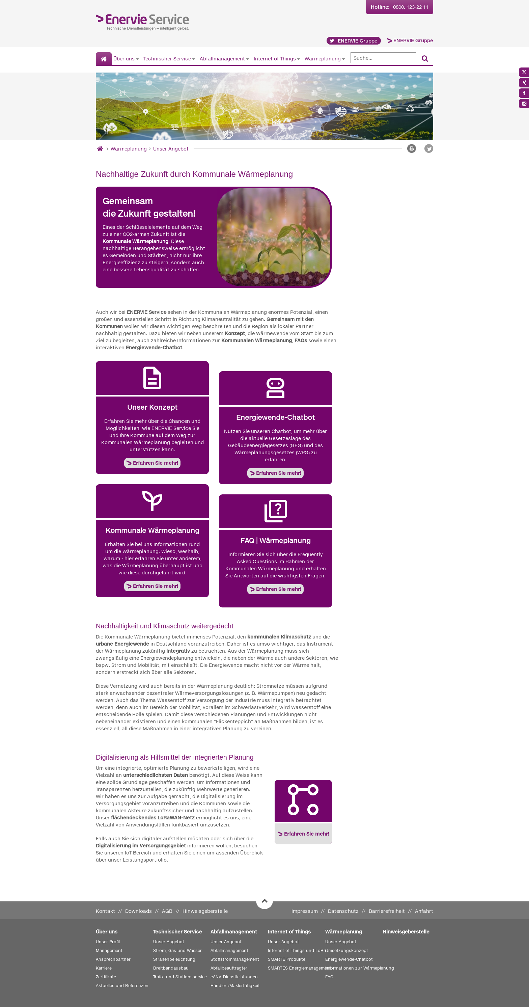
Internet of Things (275, 58)
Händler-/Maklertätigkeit (235, 985)
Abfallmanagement (222, 58)
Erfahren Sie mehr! (155, 463)
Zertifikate (106, 976)
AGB (167, 911)
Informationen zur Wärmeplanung (359, 968)
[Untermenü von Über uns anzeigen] (137, 58)
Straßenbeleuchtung (174, 959)
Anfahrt (424, 911)
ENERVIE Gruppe (413, 40)
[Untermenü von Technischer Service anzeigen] (193, 58)
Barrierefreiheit (387, 911)
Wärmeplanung (323, 58)
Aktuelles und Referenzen (122, 985)
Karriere (104, 968)
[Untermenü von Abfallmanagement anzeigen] (247, 58)
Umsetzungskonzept (346, 950)
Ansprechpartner (113, 959)
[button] (428, 148)
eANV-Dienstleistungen (234, 976)
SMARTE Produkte (286, 959)
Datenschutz (343, 911)
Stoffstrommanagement (235, 959)
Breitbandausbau (171, 968)
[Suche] (383, 57)
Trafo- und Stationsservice (180, 976)
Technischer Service (167, 58)
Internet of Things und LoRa (297, 950)
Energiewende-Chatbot (349, 959)
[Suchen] (425, 59)
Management (109, 950)
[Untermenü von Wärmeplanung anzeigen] (343, 58)
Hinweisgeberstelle (205, 911)
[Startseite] (104, 59)
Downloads (138, 911)
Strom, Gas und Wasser (177, 950)
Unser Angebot (171, 149)
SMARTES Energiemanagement (299, 968)
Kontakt (105, 911)
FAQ (329, 976)
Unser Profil (108, 941)
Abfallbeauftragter (229, 968)
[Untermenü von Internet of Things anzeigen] (298, 58)
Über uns (124, 58)
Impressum (304, 911)
